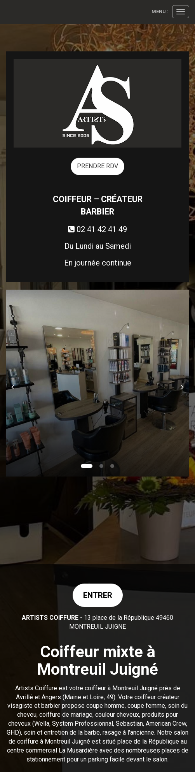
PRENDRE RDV (97, 166)
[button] (15, 383)
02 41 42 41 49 (97, 229)
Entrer (97, 595)
